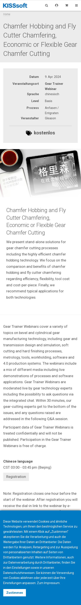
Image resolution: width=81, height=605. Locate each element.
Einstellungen (12, 583)
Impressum (52, 583)
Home (6, 14)
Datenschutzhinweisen (19, 573)
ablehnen (26, 578)
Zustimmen (14, 592)
